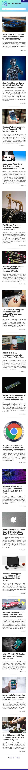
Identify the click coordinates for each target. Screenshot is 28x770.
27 (17, 757)
